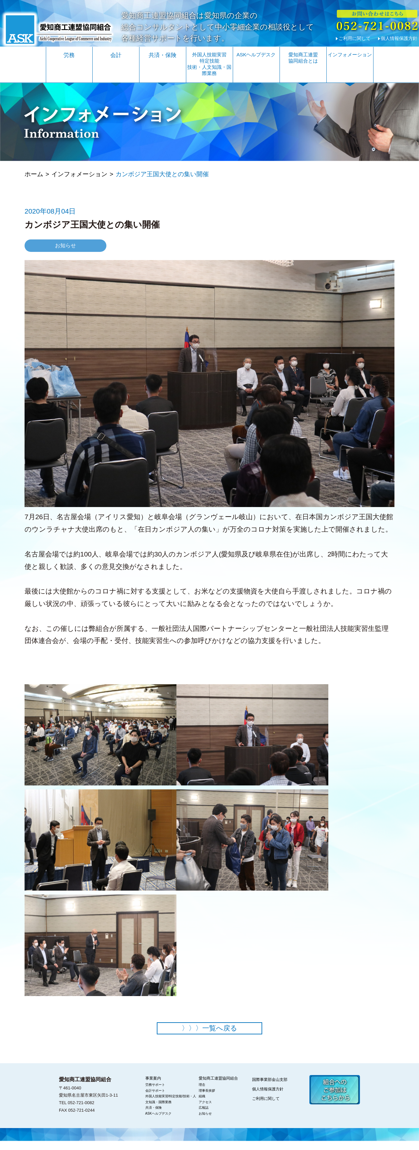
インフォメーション (350, 54)
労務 (69, 55)
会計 (115, 55)
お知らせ (205, 1122)
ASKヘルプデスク (256, 54)
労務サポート (155, 1093)
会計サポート (155, 1099)
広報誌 (204, 1116)
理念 (202, 1093)
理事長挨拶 (207, 1099)
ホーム (34, 180)
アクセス (205, 1110)
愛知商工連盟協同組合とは (303, 58)
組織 (202, 1105)
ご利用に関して (354, 38)
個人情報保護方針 (399, 38)
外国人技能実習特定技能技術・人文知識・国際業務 (209, 64)
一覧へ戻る (209, 1036)
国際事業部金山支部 (269, 1088)
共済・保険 (162, 55)
